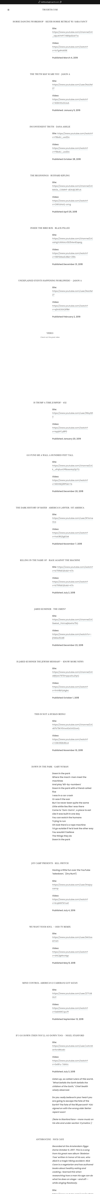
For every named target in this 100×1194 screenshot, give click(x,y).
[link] (50, 9)
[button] (8, 10)
